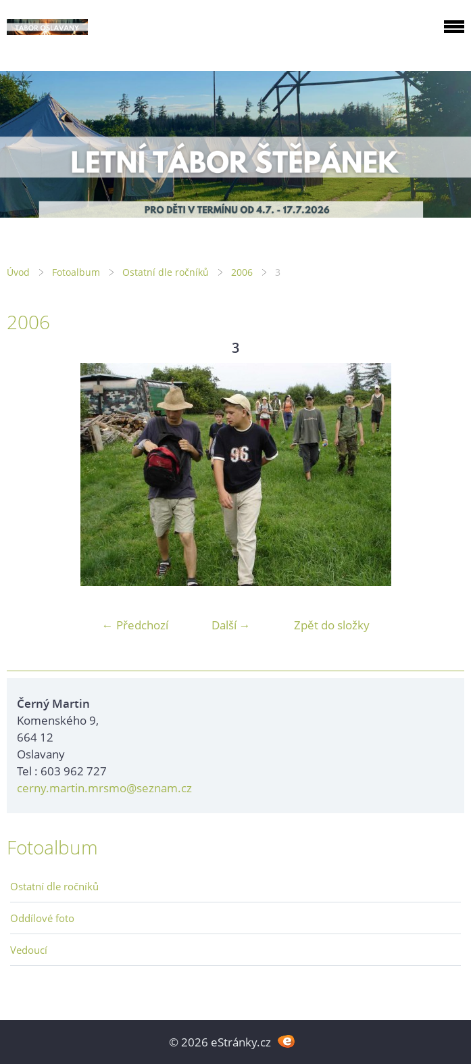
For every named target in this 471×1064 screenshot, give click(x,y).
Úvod (18, 272)
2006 (242, 272)
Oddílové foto (42, 918)
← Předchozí (135, 625)
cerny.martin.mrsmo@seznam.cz (104, 788)
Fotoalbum (76, 272)
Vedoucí (28, 950)
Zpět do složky (332, 625)
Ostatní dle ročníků (165, 272)
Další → (231, 625)
